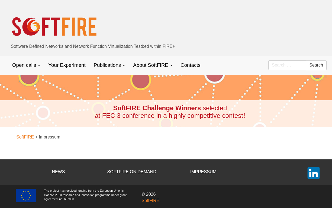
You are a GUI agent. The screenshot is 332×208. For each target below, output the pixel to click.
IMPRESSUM (203, 171)
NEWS (58, 171)
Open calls (26, 65)
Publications (109, 65)
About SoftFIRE (152, 65)
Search (316, 65)
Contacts (190, 65)
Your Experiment (66, 65)
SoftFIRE (150, 200)
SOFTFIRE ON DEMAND (131, 171)
